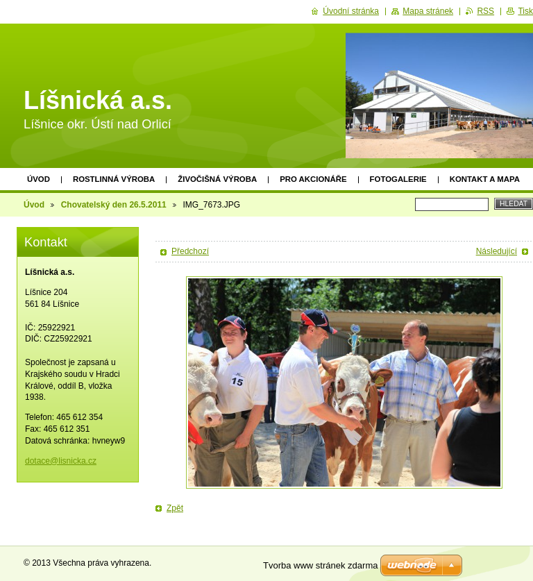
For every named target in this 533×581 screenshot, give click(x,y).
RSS (485, 11)
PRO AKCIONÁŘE (313, 179)
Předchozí (190, 251)
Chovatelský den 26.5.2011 (114, 205)
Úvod (38, 179)
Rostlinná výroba (114, 179)
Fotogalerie (398, 179)
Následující (496, 251)
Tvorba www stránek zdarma (320, 565)
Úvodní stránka (351, 11)
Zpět (175, 508)
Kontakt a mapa (485, 179)
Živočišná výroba (217, 179)
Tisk (525, 11)
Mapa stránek (428, 11)
